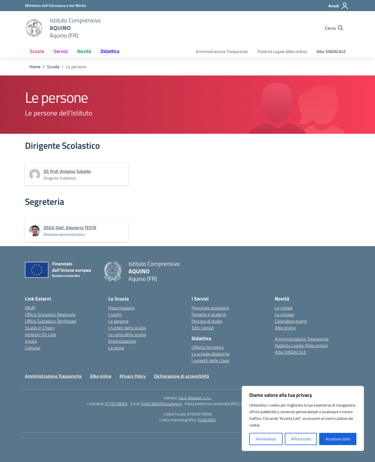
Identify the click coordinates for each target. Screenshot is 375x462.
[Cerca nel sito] (334, 28)
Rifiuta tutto (301, 439)
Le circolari (284, 314)
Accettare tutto (338, 439)
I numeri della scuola (127, 327)
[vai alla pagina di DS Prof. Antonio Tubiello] (67, 171)
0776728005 (116, 404)
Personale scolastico (210, 307)
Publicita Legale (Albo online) (282, 51)
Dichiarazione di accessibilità (181, 376)
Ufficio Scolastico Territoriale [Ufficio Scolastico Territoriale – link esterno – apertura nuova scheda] (50, 321)
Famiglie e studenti (209, 314)
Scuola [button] (37, 51)
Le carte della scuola (127, 334)
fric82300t (207, 420)
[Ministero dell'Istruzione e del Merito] (55, 5)
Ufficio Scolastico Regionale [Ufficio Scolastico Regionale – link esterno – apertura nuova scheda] (50, 314)
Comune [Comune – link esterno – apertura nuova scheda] (32, 347)
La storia (116, 347)
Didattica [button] (109, 51)
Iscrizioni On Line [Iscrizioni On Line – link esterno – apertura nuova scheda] (40, 334)
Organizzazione (122, 341)
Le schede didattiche (211, 353)
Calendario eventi (291, 321)
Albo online (285, 327)
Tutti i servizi (203, 327)
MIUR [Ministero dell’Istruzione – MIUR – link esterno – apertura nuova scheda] (30, 307)
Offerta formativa (208, 347)
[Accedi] (338, 6)
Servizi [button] (61, 51)
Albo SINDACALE (331, 51)
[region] (303, 418)
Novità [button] (84, 51)
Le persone (118, 321)
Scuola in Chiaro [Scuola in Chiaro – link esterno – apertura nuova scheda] (39, 327)
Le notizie (284, 307)
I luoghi (115, 314)
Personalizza (266, 439)
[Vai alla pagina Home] (35, 66)
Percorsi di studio (207, 321)
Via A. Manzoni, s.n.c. (195, 398)
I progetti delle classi (210, 360)
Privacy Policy (133, 376)
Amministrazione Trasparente (222, 51)
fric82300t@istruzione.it (161, 404)
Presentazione (121, 307)
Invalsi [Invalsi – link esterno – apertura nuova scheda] (31, 341)
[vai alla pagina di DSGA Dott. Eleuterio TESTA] (70, 227)
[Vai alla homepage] (34, 28)
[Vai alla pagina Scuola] (53, 66)
